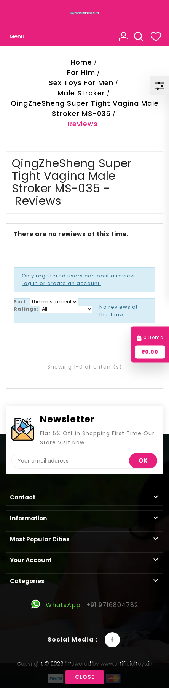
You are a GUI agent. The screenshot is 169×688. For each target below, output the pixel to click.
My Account (123, 36)
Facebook (112, 640)
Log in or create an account (61, 283)
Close (84, 677)
